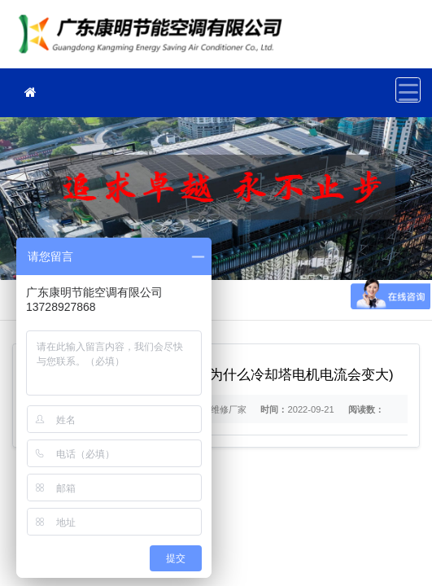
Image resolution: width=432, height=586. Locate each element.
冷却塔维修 (154, 39)
